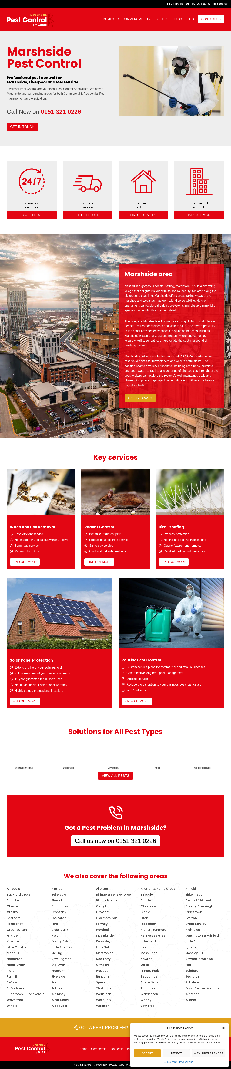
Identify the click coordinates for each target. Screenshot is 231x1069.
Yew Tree (147, 1005)
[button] (223, 1028)
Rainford (191, 970)
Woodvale (59, 1005)
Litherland (148, 941)
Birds (21, 767)
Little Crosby (16, 947)
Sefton (12, 982)
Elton (144, 918)
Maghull (13, 953)
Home (83, 1048)
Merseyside (104, 953)
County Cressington (200, 906)
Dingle (145, 912)
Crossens (58, 912)
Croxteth (103, 912)
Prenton (57, 970)
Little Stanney (61, 947)
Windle (12, 1005)
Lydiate (190, 947)
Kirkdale (13, 941)
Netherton (14, 959)
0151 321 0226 (61, 111)
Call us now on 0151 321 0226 (115, 840)
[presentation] (21, 752)
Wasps (66, 767)
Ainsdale (13, 888)
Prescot (102, 970)
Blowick (57, 900)
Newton (146, 959)
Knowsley (103, 941)
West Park (103, 1000)
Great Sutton (17, 929)
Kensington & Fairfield (202, 935)
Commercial (132, 19)
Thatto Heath (106, 988)
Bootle (146, 900)
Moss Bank (149, 953)
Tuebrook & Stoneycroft (25, 994)
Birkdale (147, 894)
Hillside (12, 935)
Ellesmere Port (107, 918)
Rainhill (12, 976)
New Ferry (103, 959)
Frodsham (148, 923)
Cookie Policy (170, 1062)
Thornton (148, 988)
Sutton (56, 988)
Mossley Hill (194, 953)
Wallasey (58, 994)
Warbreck (103, 994)
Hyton (55, 935)
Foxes (155, 767)
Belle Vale (58, 894)
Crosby (12, 912)
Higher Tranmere (153, 929)
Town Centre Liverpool (202, 988)
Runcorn (102, 976)
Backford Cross (19, 894)
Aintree (56, 888)
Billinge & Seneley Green (114, 894)
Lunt (144, 947)
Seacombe (149, 976)
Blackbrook (15, 900)
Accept (147, 1053)
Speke (100, 982)
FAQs (178, 19)
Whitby (146, 1000)
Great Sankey (195, 923)
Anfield (190, 888)
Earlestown (193, 912)
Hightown (192, 929)
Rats (110, 767)
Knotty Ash (59, 941)
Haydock (103, 929)
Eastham (13, 918)
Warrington (149, 994)
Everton (191, 918)
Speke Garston (152, 982)
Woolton (102, 1005)
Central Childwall (198, 900)
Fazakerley (15, 923)
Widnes (191, 1000)
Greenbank (59, 929)
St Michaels (15, 988)
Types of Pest (158, 19)
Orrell (145, 964)
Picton (11, 970)
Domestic (111, 19)
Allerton (102, 888)
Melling (56, 953)
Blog (190, 19)
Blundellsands (106, 900)
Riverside (58, 976)
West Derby (60, 1000)
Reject (176, 1053)
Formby (102, 923)
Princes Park (150, 970)
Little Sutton (105, 947)
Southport (59, 982)
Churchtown (60, 906)
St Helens (192, 982)
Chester (13, 906)
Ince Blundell (105, 935)
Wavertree (15, 1000)
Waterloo (192, 994)
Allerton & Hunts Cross (158, 888)
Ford (54, 923)
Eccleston (58, 918)
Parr (188, 964)
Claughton (104, 906)
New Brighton (61, 959)
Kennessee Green (154, 935)
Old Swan (58, 964)
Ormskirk (103, 964)
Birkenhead (194, 894)
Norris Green (16, 964)
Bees (200, 767)
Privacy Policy (186, 1062)
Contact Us (211, 19)
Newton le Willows (199, 959)
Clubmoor (148, 906)
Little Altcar (194, 941)
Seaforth (192, 976)
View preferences (208, 1053)
